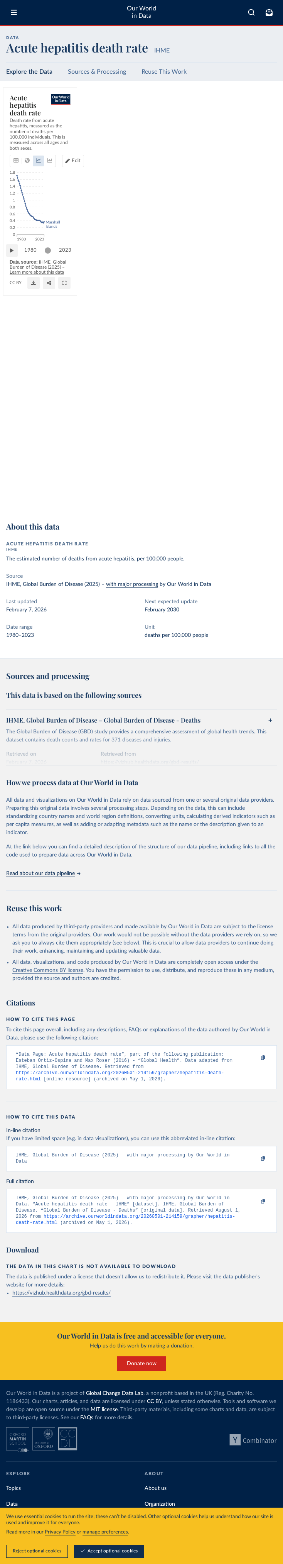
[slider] (51, 484)
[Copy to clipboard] (255, 1058)
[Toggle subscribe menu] (269, 12)
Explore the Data (29, 72)
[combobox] (251, 12)
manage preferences (105, 1532)
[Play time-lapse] (16, 484)
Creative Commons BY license (47, 970)
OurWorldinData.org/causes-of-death (44, 503)
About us (156, 1497)
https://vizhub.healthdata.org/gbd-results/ (61, 1302)
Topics (13, 1497)
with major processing (132, 584)
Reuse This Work (164, 72)
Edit (241, 124)
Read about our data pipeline (43, 873)
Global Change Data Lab (114, 1402)
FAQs (86, 1427)
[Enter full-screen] (267, 499)
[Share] (252, 499)
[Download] (236, 499)
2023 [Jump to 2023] (264, 483)
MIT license (104, 1419)
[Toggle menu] (14, 12)
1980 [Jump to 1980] (34, 483)
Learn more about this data (151, 496)
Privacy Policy (60, 1532)
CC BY (88, 503)
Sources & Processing (97, 72)
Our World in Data (141, 12)
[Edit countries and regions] (238, 125)
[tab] (24, 125)
